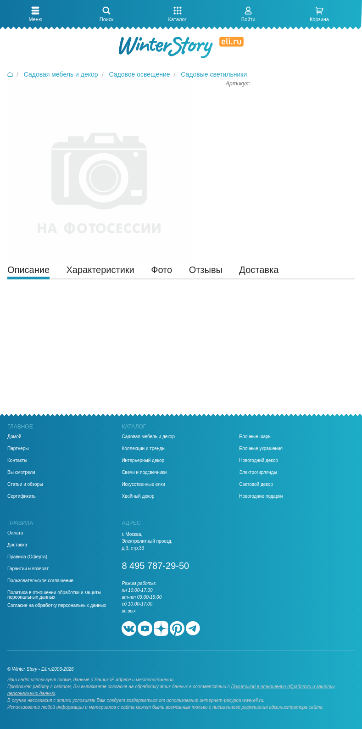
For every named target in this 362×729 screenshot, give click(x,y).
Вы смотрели (21, 472)
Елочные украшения (261, 448)
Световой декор (256, 484)
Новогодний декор (258, 460)
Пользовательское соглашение (40, 581)
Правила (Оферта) (27, 557)
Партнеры (18, 448)
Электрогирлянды (258, 472)
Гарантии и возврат (28, 569)
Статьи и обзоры (25, 484)
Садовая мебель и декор (148, 436)
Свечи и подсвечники (144, 472)
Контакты (17, 460)
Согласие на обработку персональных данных (56, 605)
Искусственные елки (143, 484)
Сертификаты (22, 496)
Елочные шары (255, 436)
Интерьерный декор (143, 460)
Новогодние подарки (261, 496)
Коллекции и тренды (143, 448)
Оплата (15, 533)
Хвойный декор (138, 496)
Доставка (17, 545)
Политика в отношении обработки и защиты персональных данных (54, 595)
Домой (14, 436)
